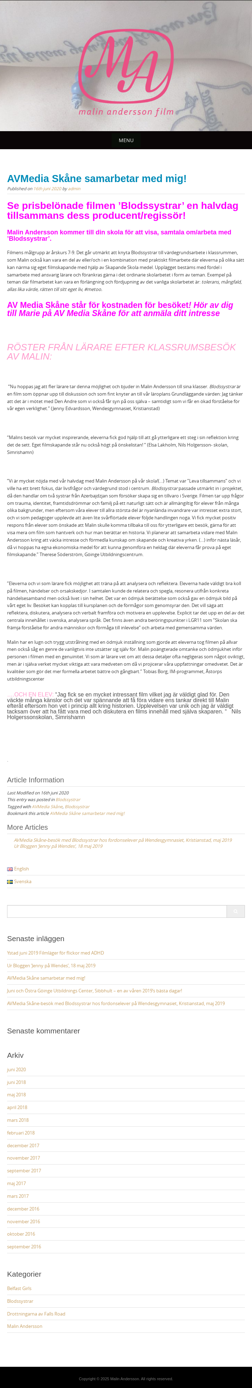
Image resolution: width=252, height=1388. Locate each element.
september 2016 (24, 1246)
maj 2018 (16, 1094)
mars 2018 (18, 1120)
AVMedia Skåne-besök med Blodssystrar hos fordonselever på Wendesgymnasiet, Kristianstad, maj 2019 (116, 1003)
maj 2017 (16, 1183)
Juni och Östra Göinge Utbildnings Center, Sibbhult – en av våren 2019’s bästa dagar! (94, 990)
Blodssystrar (67, 799)
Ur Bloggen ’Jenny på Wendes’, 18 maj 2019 (51, 965)
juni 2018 (16, 1082)
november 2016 (23, 1221)
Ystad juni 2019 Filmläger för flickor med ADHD (55, 953)
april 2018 (17, 1107)
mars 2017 (18, 1196)
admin (74, 188)
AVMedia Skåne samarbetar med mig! (87, 813)
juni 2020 (16, 1069)
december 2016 (23, 1209)
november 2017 (23, 1158)
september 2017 (24, 1170)
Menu (126, 140)
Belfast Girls (19, 1288)
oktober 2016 (21, 1234)
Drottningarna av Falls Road (36, 1314)
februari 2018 (21, 1133)
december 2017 (23, 1145)
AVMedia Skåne (47, 806)
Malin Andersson (24, 1326)
